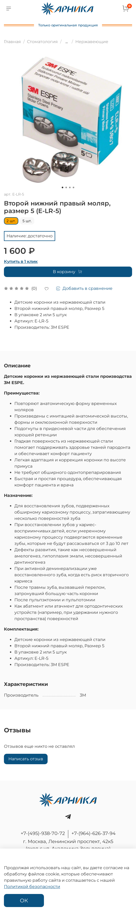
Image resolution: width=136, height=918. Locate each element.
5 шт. (27, 221)
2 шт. (11, 221)
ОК (24, 900)
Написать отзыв (25, 758)
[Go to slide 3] (70, 187)
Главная (12, 41)
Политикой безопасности (32, 886)
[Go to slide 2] (66, 187)
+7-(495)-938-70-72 (43, 833)
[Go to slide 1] (62, 187)
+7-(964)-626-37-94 (93, 833)
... (66, 41)
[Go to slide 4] (73, 187)
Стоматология (42, 41)
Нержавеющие (91, 41)
